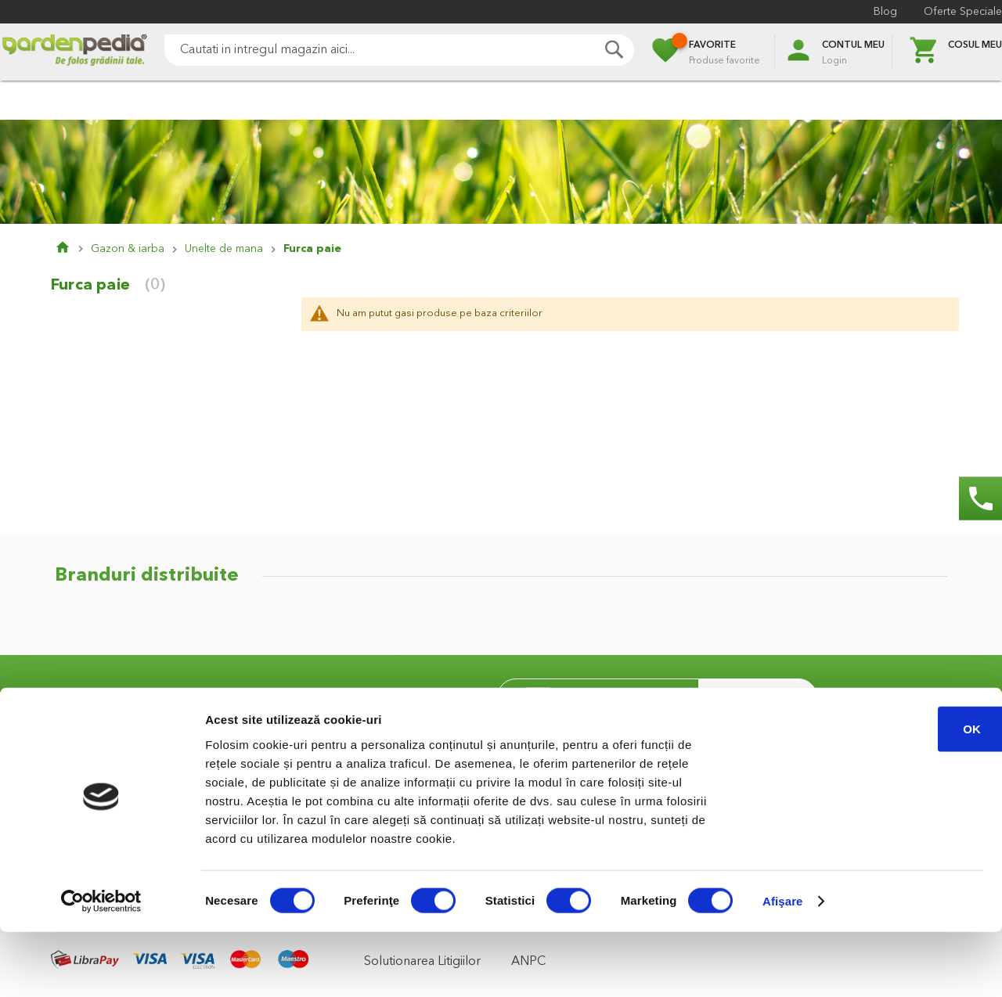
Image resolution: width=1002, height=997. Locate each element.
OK (872, 793)
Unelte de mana (224, 248)
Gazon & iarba (127, 248)
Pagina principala (73, 248)
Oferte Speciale (963, 11)
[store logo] (74, 52)
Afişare (782, 966)
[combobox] (399, 50)
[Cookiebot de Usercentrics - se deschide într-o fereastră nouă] (101, 966)
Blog (885, 11)
